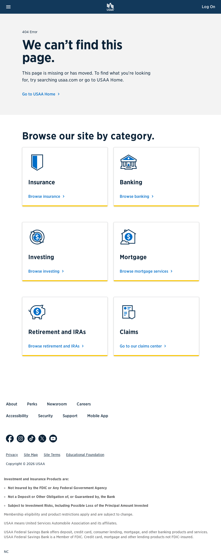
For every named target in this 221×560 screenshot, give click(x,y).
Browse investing (46, 271)
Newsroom (57, 404)
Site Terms (52, 455)
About (11, 404)
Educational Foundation (85, 455)
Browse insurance (47, 196)
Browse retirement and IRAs (56, 346)
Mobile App (97, 415)
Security (45, 415)
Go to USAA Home (41, 94)
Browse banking (137, 196)
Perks (32, 404)
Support (70, 415)
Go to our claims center (144, 346)
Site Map (31, 455)
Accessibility (17, 415)
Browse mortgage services (147, 271)
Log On (208, 6)
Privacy (12, 455)
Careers (84, 404)
